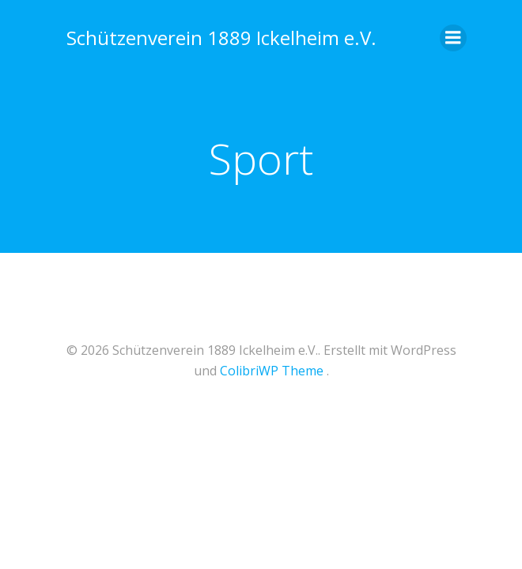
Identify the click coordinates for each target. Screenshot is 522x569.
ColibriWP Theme (271, 370)
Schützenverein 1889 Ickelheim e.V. (221, 37)
